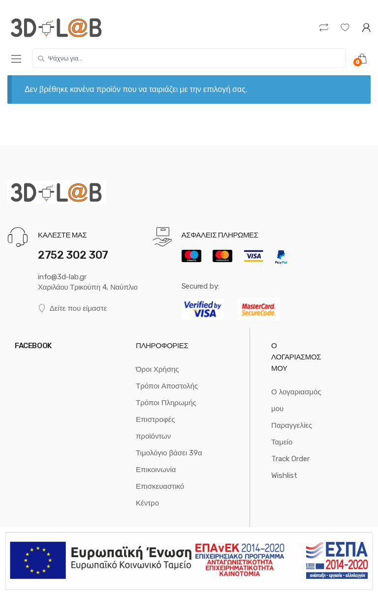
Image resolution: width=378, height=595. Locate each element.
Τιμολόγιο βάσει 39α (169, 452)
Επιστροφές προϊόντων (155, 428)
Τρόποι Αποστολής (167, 386)
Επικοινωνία (156, 469)
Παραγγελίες (291, 425)
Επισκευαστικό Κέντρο (160, 494)
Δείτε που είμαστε (72, 308)
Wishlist (284, 475)
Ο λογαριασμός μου (296, 400)
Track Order (290, 458)
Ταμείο (281, 442)
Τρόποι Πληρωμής (166, 402)
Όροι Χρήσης (157, 369)
